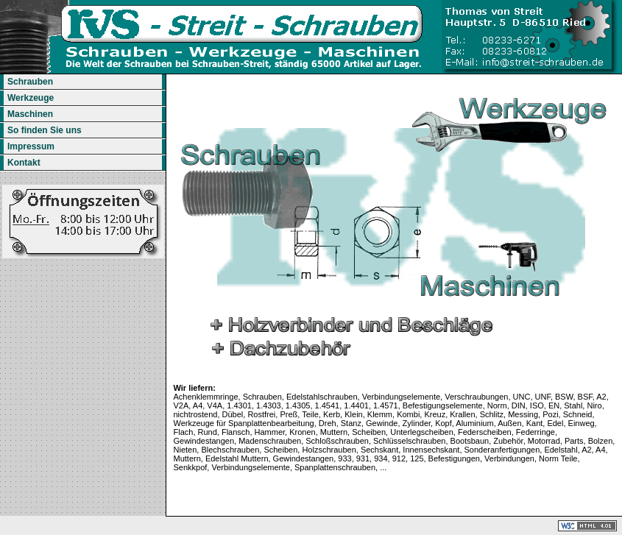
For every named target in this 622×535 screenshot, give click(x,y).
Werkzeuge (29, 98)
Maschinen (28, 114)
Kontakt (22, 162)
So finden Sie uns (43, 130)
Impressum (29, 146)
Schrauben (28, 82)
